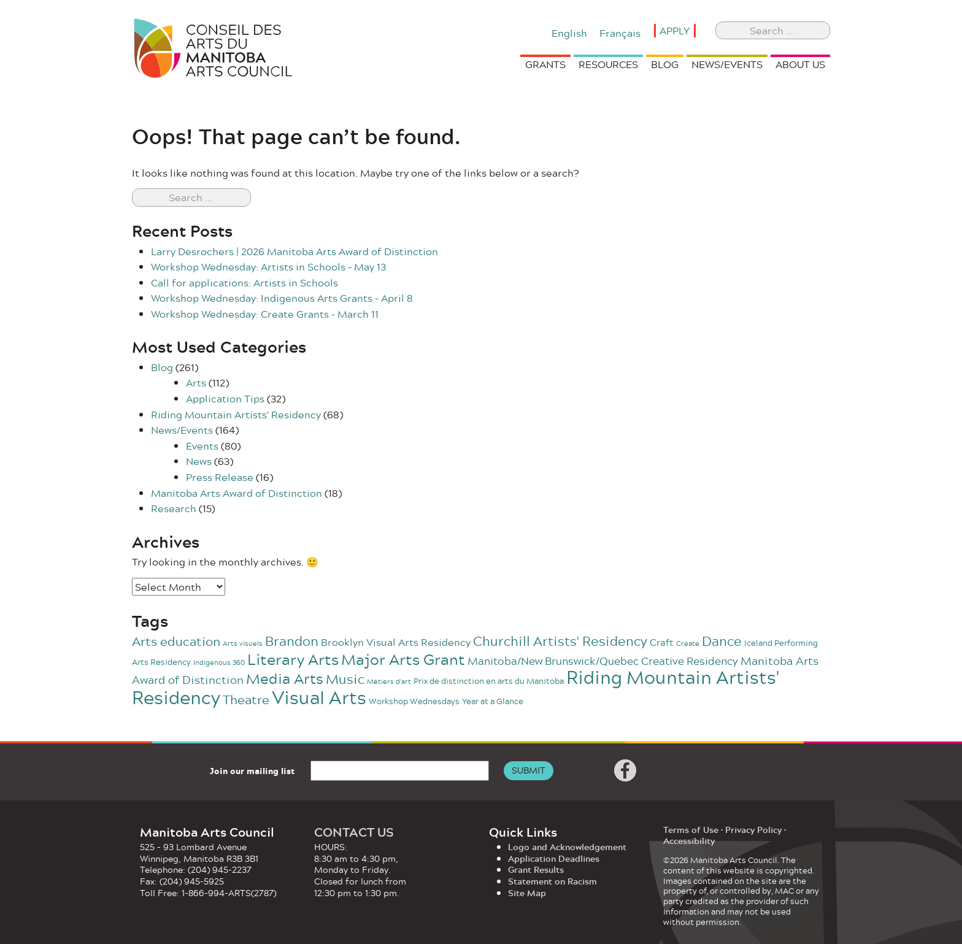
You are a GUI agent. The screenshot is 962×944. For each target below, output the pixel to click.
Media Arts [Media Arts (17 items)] (284, 678)
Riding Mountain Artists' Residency (236, 414)
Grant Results (536, 869)
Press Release (219, 477)
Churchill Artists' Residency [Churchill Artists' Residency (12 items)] (560, 641)
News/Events (182, 429)
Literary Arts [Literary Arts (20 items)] (293, 659)
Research (173, 508)
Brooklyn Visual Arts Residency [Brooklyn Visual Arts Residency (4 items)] (396, 642)
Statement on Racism (552, 881)
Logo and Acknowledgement (567, 847)
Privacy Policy (753, 830)
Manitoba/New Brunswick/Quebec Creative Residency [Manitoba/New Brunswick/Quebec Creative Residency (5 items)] (603, 661)
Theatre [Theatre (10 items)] (246, 699)
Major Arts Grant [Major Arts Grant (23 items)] (403, 659)
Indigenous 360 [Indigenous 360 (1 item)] (219, 662)
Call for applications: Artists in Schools (244, 282)
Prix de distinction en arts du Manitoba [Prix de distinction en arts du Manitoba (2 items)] (489, 681)
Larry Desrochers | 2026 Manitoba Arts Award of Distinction (294, 251)
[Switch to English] (569, 32)
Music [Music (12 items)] (345, 679)
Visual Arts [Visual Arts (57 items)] (319, 697)
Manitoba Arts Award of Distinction (236, 493)
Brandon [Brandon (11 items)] (291, 641)
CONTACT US (354, 832)
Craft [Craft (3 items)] (662, 642)
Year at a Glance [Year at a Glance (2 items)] (492, 701)
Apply (675, 30)
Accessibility (689, 841)
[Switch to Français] (620, 32)
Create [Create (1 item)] (687, 643)
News (199, 461)
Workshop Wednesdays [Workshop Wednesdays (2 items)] (414, 701)
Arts (196, 382)
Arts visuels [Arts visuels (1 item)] (243, 643)
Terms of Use (690, 830)
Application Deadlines (553, 858)
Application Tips (225, 398)
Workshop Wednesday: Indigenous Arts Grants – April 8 (282, 297)
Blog (162, 367)
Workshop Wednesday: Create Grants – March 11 (265, 313)
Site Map (527, 893)
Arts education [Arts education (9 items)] (176, 641)
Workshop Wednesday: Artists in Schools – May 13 (268, 266)
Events (202, 445)
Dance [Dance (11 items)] (722, 641)
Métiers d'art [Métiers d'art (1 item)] (389, 681)
